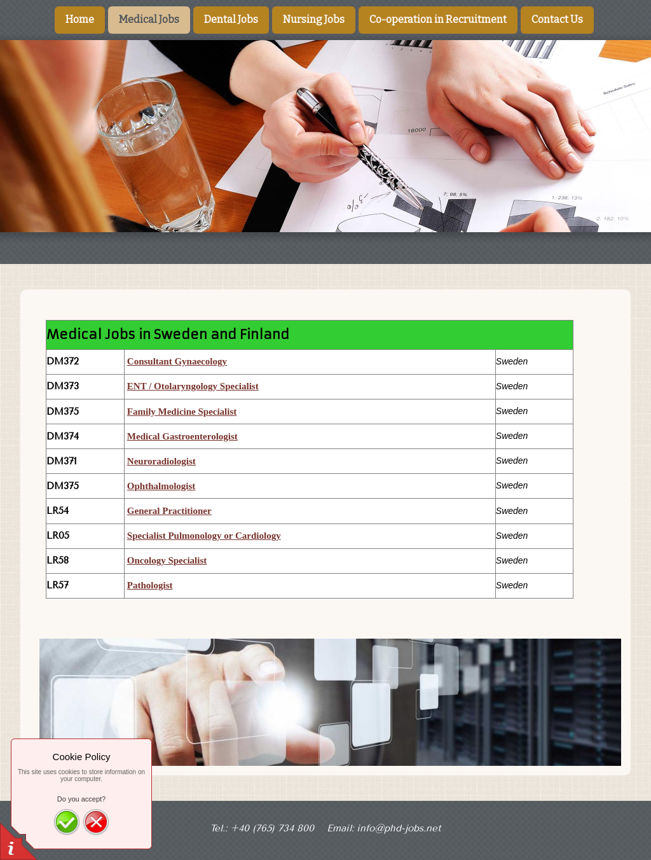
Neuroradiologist (161, 461)
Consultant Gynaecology (177, 361)
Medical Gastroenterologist (182, 436)
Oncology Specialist (167, 560)
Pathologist (150, 585)
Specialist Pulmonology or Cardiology (204, 536)
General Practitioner (169, 511)
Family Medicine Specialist (181, 411)
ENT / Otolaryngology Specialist (193, 386)
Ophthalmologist (161, 486)
